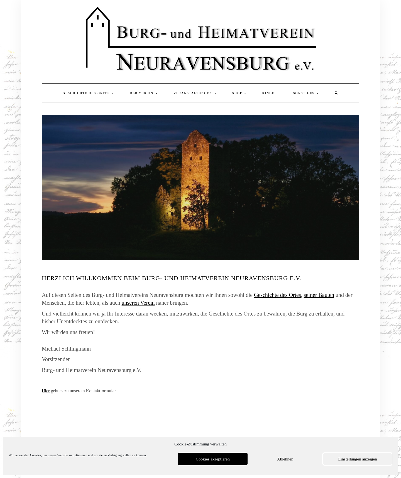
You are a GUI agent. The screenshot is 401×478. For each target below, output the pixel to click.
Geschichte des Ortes (88, 93)
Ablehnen (285, 459)
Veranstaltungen (194, 93)
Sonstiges (306, 93)
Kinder (269, 93)
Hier (46, 390)
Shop (239, 93)
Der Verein (144, 93)
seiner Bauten (319, 295)
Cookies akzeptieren (213, 459)
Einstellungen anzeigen (357, 459)
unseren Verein (138, 303)
